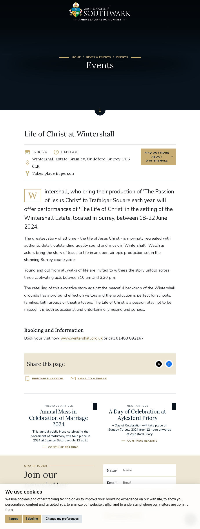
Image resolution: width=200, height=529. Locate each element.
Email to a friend (92, 378)
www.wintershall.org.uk (82, 338)
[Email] (147, 483)
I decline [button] (32, 518)
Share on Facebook (169, 364)
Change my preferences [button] (62, 518)
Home (76, 57)
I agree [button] (13, 518)
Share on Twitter (159, 364)
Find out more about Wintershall (157, 156)
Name (112, 470)
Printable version (47, 378)
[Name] (147, 470)
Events (122, 57)
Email (112, 482)
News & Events (98, 57)
